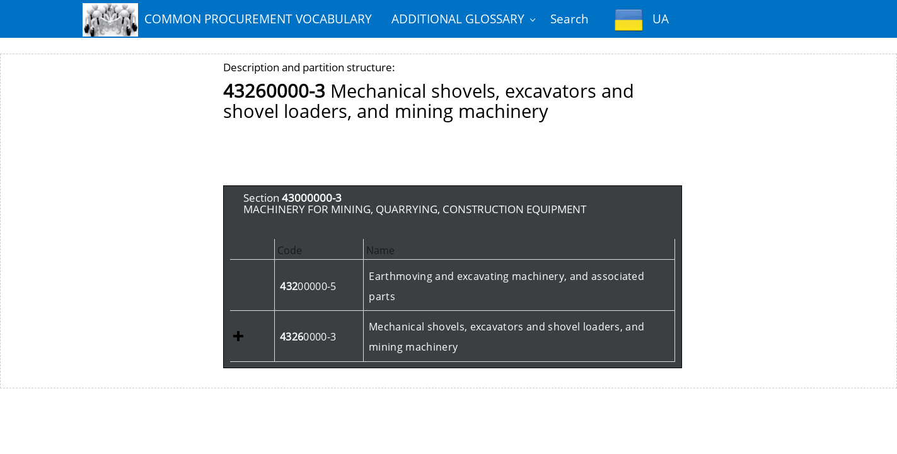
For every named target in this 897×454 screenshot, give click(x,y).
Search (569, 18)
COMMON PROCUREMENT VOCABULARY (227, 20)
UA (642, 20)
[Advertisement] (452, 157)
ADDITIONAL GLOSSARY (457, 18)
